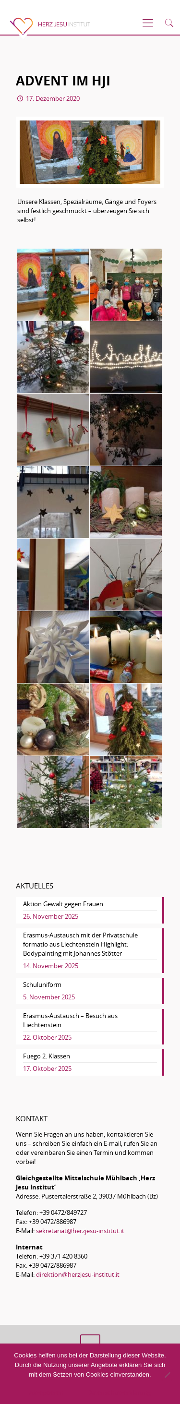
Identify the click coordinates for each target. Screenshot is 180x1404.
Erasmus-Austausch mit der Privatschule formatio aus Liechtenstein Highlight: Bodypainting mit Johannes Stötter (80, 944)
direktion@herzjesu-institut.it (78, 1274)
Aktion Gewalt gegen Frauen (63, 904)
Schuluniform (42, 984)
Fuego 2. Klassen (46, 1056)
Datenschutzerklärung (119, 1392)
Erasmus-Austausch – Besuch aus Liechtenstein (70, 1020)
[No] (167, 1374)
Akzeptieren (46, 1392)
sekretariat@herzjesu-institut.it (80, 1230)
